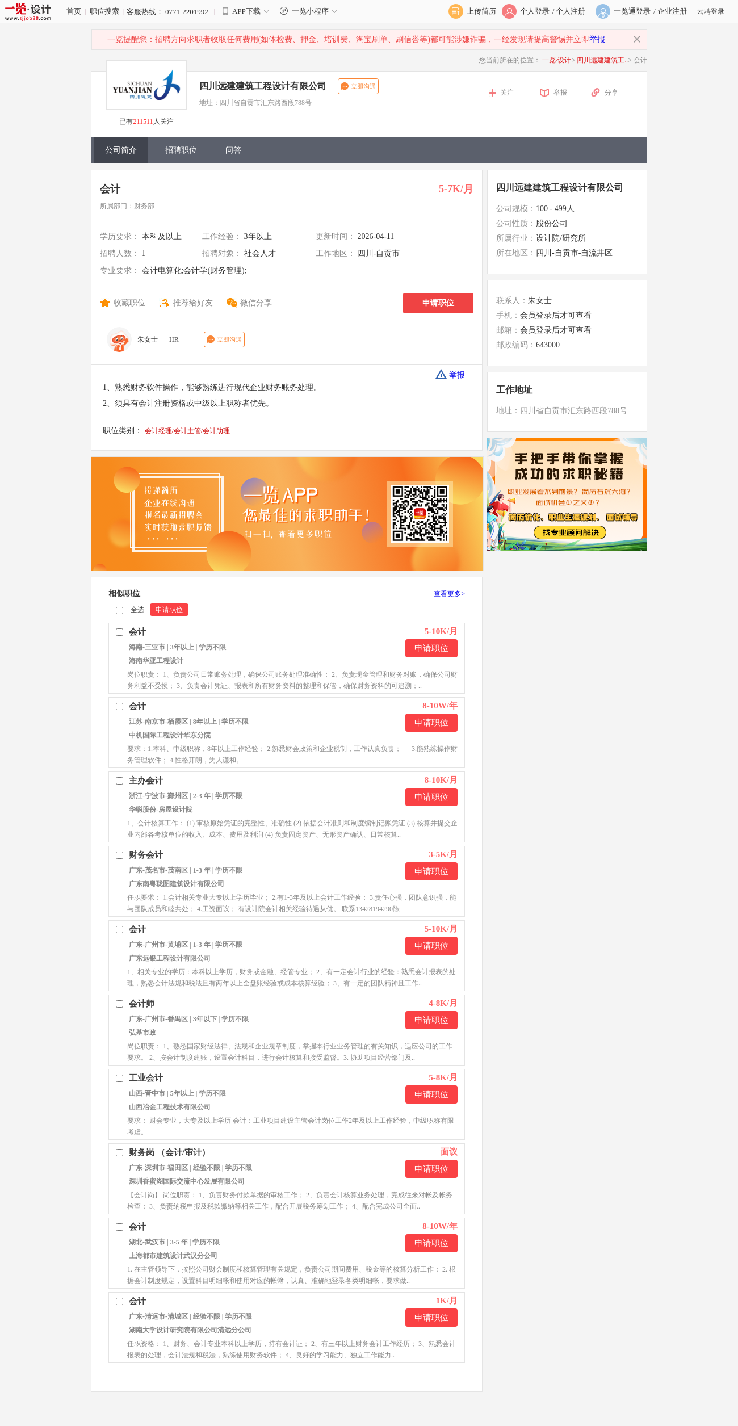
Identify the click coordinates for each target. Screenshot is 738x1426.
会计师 (141, 1003)
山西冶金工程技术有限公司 (170, 1107)
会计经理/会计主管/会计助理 (187, 431)
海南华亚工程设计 (156, 661)
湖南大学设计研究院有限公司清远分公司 (190, 1330)
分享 (611, 93)
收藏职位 (129, 303)
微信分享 (256, 303)
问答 (233, 150)
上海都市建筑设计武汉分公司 (173, 1256)
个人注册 (570, 11)
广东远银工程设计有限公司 (170, 958)
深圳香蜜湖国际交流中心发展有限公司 (187, 1181)
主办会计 (146, 780)
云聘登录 (710, 11)
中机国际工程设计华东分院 (170, 735)
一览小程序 (309, 11)
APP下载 (246, 11)
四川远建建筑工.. (602, 60)
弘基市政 (142, 1033)
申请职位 (438, 303)
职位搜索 (104, 11)
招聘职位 (181, 150)
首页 (73, 11)
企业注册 (672, 11)
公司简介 (121, 150)
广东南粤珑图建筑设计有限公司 (176, 884)
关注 (507, 93)
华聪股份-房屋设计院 (160, 809)
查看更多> (449, 594)
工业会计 (146, 1078)
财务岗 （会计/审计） (169, 1152)
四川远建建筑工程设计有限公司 (262, 86)
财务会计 (146, 854)
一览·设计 (556, 60)
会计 (110, 189)
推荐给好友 (193, 303)
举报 (597, 39)
